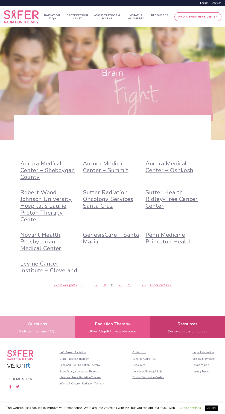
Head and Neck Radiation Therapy (80, 377)
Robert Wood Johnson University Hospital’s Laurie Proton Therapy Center (46, 206)
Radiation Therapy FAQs (147, 371)
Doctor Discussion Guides (148, 377)
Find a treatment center (198, 16)
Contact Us (139, 352)
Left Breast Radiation (73, 352)
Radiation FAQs (52, 17)
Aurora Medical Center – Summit (105, 167)
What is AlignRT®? (136, 17)
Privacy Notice (201, 371)
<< (65, 285)
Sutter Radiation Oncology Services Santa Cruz (108, 199)
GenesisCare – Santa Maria (111, 238)
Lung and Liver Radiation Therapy (80, 365)
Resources (159, 15)
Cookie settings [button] (190, 408)
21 (129, 285)
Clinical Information (203, 359)
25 (144, 285)
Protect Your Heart (77, 17)
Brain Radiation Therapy (74, 359)
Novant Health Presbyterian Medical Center (40, 241)
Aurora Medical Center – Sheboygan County (47, 170)
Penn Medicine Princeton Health (168, 238)
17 (96, 285)
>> (161, 285)
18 (104, 285)
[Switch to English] (204, 3)
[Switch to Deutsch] (215, 3)
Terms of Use (200, 365)
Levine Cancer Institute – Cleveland (48, 267)
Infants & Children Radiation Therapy (82, 384)
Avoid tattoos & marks (107, 17)
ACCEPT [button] (211, 408)
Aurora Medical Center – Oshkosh (169, 167)
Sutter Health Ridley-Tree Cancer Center (171, 199)
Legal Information (203, 352)
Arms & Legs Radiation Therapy (79, 371)
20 (121, 285)
